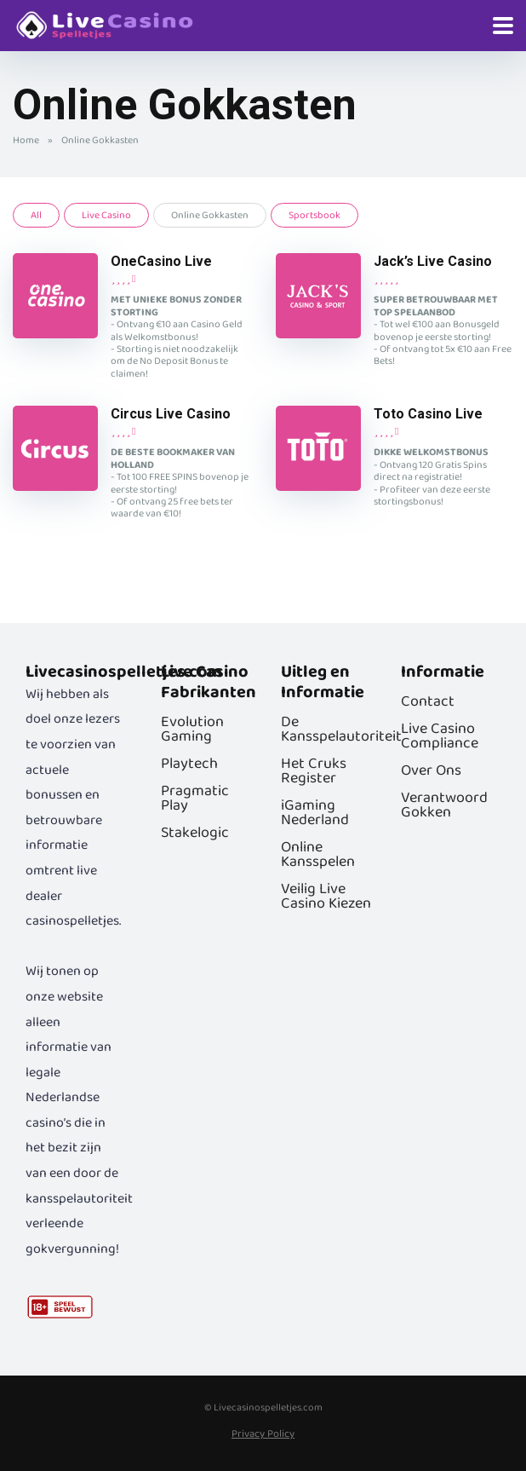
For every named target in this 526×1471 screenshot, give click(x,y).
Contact (428, 701)
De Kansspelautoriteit (341, 729)
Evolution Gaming (192, 729)
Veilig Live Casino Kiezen (326, 896)
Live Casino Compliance (439, 736)
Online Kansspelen (318, 854)
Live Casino (106, 215)
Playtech (189, 764)
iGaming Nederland (315, 812)
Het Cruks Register (313, 771)
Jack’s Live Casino (433, 261)
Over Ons (431, 770)
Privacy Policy (263, 1434)
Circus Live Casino (171, 414)
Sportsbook (314, 215)
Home (26, 140)
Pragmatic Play (195, 798)
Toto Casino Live (428, 414)
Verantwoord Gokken (444, 805)
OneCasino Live (161, 261)
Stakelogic (195, 833)
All (36, 215)
